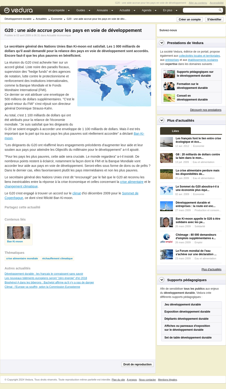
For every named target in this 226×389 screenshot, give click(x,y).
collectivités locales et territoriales (199, 55)
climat (76, 193)
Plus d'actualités (211, 269)
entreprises (172, 60)
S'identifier (214, 19)
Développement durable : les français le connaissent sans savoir (44, 273)
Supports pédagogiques (187, 280)
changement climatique (21, 186)
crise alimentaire (132, 182)
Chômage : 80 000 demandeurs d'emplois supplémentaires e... (196, 236)
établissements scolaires (203, 60)
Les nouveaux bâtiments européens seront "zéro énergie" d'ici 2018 (46, 278)
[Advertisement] (39, 326)
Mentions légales (167, 379)
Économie (56, 19)
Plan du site (118, 379)
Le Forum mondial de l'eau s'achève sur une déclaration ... (196, 252)
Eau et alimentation (203, 162)
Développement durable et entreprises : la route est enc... (195, 204)
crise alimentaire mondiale (22, 258)
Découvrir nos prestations (205, 110)
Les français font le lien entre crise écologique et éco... (198, 140)
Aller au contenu (198, 2)
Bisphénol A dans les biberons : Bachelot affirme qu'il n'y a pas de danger (49, 282)
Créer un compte (190, 19)
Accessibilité (217, 2)
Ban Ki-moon (15, 241)
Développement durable (18, 19)
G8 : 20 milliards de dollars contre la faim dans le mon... (198, 156)
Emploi (198, 242)
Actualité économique (59, 35)
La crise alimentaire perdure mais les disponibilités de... (198, 172)
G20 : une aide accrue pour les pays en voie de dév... (96, 19)
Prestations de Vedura (185, 43)
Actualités (41, 19)
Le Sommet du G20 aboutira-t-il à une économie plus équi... (197, 188)
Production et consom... (208, 210)
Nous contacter (147, 379)
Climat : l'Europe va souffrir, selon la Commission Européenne (42, 286)
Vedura (24, 11)
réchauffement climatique (57, 258)
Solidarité (200, 226)
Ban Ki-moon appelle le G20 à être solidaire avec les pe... (198, 220)
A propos (132, 379)
